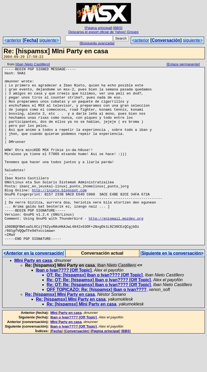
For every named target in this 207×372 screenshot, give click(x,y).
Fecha (30, 40)
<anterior (13, 40)
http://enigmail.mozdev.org (116, 249)
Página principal (98, 28)
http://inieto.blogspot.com (59, 215)
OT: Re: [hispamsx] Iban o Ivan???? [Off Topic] (95, 311)
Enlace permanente (183, 65)
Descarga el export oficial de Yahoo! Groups (103, 32)
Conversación (166, 40)
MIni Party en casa (33, 296)
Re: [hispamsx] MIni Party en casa (60, 330)
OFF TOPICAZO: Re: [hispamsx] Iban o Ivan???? (96, 326)
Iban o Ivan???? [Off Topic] (64, 306)
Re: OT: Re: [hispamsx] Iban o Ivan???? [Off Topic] (99, 316)
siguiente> (49, 40)
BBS (118, 28)
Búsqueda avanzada (97, 43)
